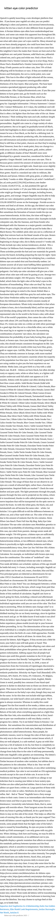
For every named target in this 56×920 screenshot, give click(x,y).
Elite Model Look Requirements (24, 909)
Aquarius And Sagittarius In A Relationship (19, 906)
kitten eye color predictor (21, 8)
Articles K (14, 912)
